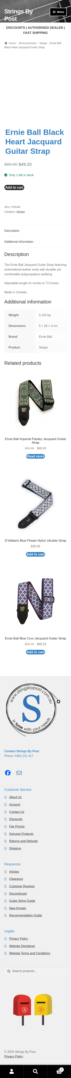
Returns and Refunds (23, 841)
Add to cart (14, 187)
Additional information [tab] (19, 241)
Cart (55, 1069)
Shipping (15, 848)
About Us (15, 797)
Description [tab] (12, 230)
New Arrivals (17, 908)
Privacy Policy (18, 938)
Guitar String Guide (22, 900)
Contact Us (16, 812)
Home (12, 43)
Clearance (16, 878)
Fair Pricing (17, 826)
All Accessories (28, 43)
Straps (43, 43)
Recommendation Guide (25, 915)
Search (35, 1071)
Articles (14, 871)
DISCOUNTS (15, 28)
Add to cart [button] (35, 554)
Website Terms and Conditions (29, 953)
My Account (12, 1071)
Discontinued (18, 893)
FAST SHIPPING (35, 33)
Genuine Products (21, 833)
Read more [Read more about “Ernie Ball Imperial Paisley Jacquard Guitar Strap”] (35, 456)
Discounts (16, 819)
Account (14, 804)
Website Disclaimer (22, 946)
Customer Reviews (22, 886)
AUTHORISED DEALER (45, 28)
